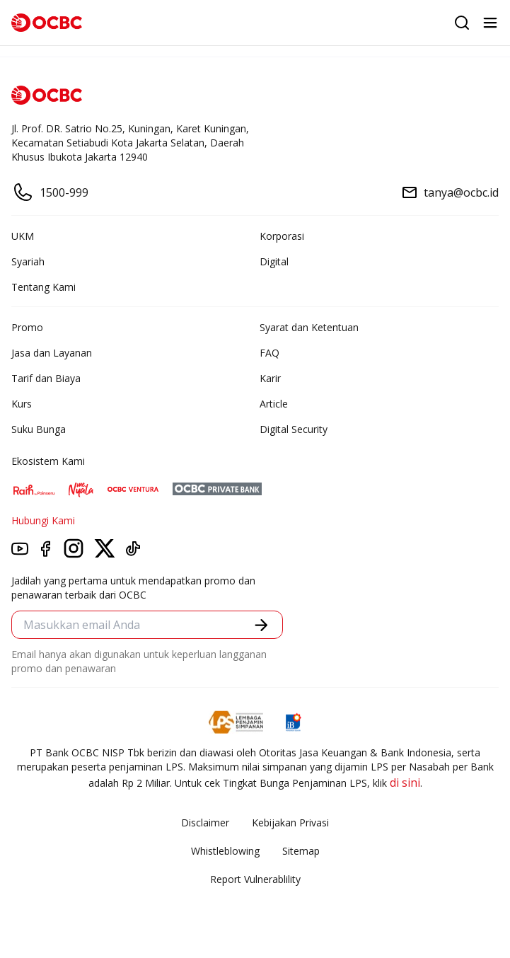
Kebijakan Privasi (290, 822)
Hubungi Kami (43, 520)
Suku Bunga (38, 429)
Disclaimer (205, 822)
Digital (274, 261)
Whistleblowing (225, 851)
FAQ (269, 352)
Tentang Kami (43, 287)
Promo (27, 327)
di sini (405, 782)
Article (274, 403)
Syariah (28, 261)
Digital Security (294, 429)
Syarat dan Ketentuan (309, 327)
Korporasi (282, 236)
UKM (22, 236)
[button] (261, 625)
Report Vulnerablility (255, 879)
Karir (270, 378)
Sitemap (301, 851)
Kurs (21, 403)
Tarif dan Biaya (46, 378)
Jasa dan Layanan (51, 352)
